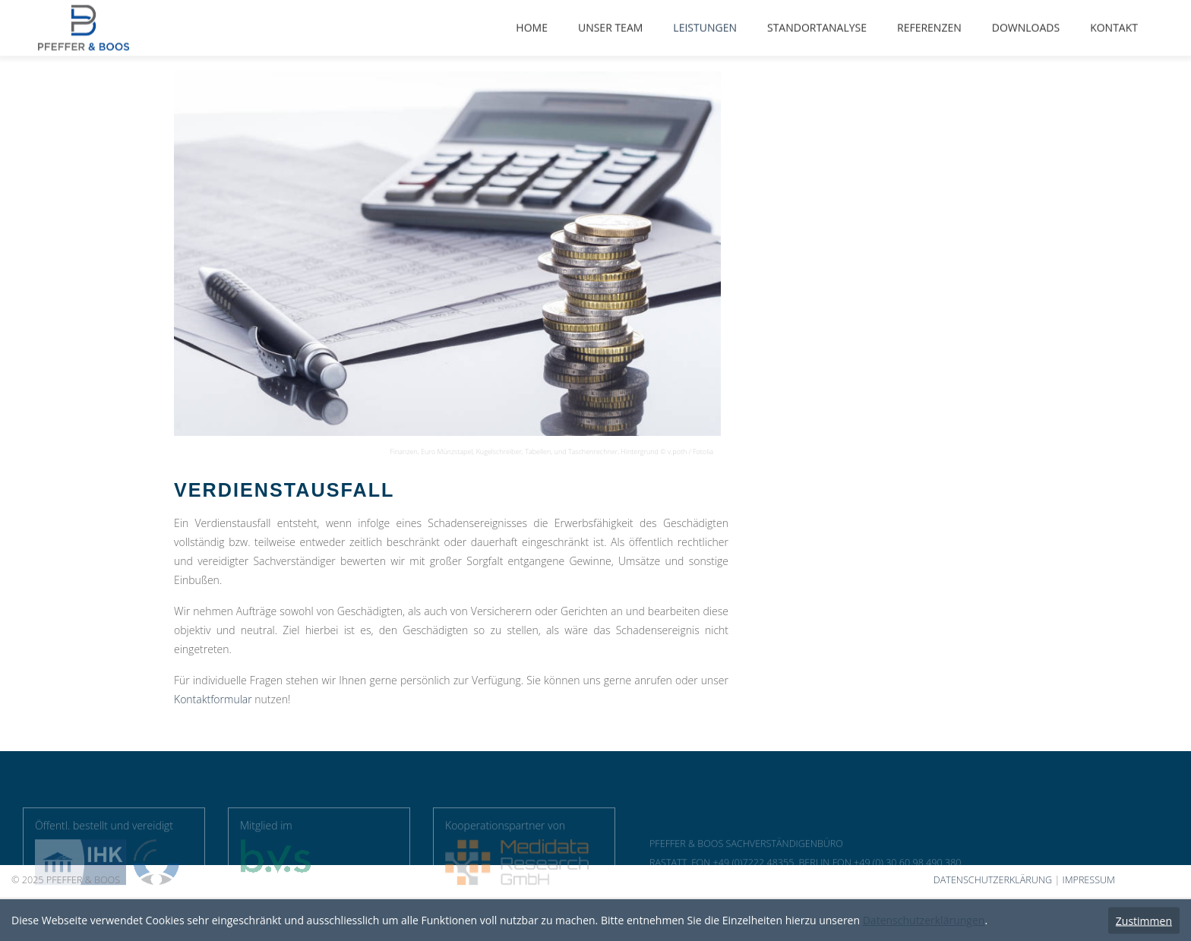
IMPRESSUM (1088, 879)
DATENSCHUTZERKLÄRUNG (993, 879)
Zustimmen (1144, 920)
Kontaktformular (213, 699)
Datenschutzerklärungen (924, 920)
